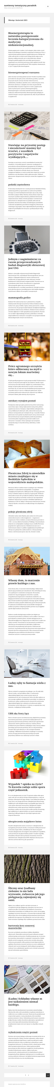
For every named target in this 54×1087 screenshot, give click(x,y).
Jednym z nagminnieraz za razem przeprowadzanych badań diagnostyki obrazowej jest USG (26, 263)
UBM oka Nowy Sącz (18, 713)
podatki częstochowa (19, 184)
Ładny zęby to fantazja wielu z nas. (27, 684)
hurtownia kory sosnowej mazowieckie (21, 926)
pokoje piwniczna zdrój (20, 511)
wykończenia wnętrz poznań (22, 1032)
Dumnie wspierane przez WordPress (17, 1084)
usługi (21, 218)
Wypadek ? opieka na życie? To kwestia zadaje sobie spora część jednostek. (26, 787)
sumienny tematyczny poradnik (20, 5)
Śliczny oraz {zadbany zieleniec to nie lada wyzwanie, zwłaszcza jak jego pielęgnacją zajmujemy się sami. (26, 894)
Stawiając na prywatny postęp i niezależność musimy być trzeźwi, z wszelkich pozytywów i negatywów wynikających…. (26, 151)
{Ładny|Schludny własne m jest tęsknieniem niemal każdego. (25, 1001)
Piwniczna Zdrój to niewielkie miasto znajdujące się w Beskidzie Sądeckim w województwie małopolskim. (26, 478)
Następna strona (48, 1075)
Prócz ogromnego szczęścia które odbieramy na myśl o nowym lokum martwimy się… (25, 370)
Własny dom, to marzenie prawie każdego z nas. (24, 582)
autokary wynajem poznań (22, 400)
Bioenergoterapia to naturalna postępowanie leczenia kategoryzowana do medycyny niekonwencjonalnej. (25, 39)
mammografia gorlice (19, 297)
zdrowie (21, 104)
